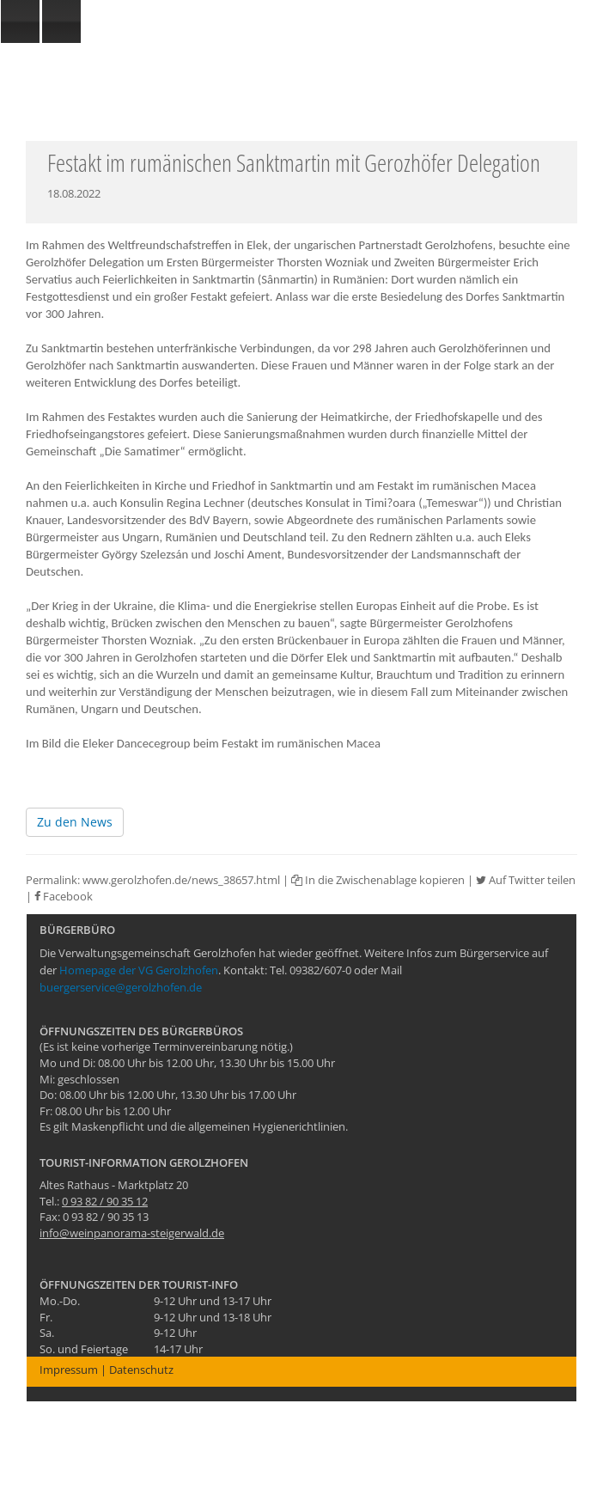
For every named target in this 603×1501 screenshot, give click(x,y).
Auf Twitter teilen (526, 880)
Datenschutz (141, 1369)
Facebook (63, 896)
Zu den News (75, 822)
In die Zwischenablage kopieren (378, 880)
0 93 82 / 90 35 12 (105, 1201)
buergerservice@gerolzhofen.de (121, 987)
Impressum (69, 1369)
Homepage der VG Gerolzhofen (138, 970)
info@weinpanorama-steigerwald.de (132, 1233)
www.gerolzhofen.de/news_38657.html (181, 880)
